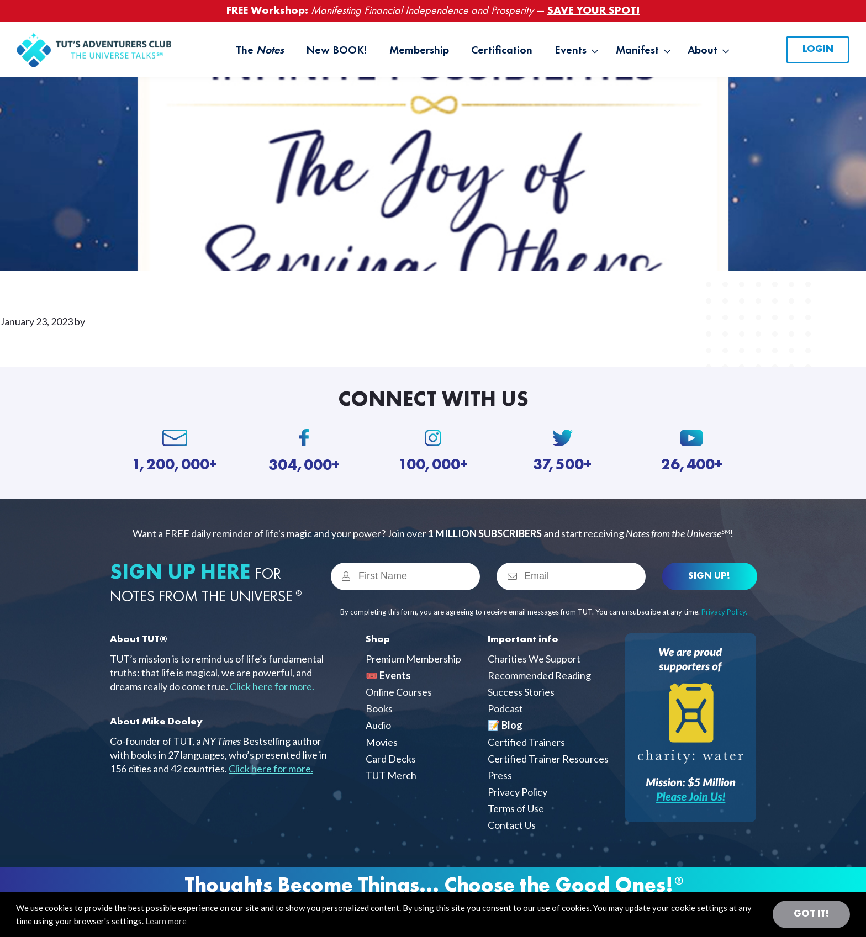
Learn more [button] (166, 921)
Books (379, 708)
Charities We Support (534, 659)
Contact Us (512, 825)
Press (500, 775)
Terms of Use (516, 808)
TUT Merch (391, 775)
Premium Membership (413, 659)
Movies (382, 742)
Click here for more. (272, 686)
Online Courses (399, 692)
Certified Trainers (526, 742)
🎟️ (388, 675)
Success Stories (521, 692)
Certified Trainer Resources (548, 759)
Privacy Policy (517, 792)
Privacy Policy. (724, 611)
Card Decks (391, 759)
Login (817, 49)
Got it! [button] (811, 914)
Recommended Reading (539, 675)
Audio (378, 725)
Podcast (505, 708)
